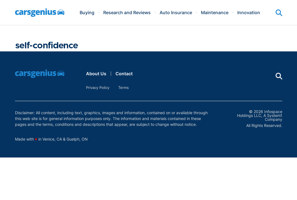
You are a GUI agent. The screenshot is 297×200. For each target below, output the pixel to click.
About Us (96, 73)
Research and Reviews (127, 12)
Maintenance (214, 12)
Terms (123, 87)
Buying (87, 12)
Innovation (248, 12)
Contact (124, 73)
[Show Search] (279, 12)
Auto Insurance (176, 12)
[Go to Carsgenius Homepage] (39, 12)
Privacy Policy (97, 87)
